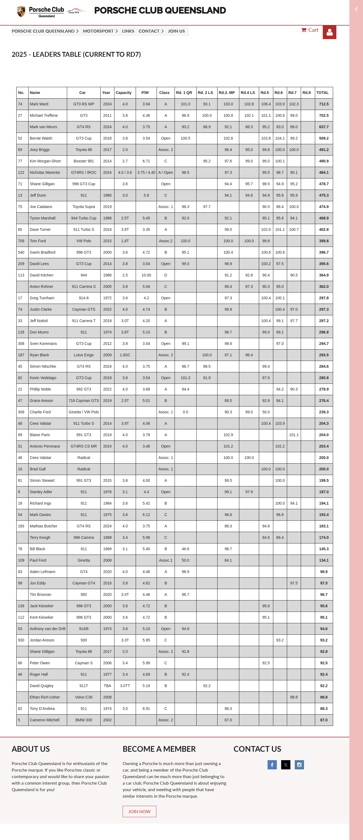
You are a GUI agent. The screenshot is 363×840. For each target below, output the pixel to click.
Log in (329, 32)
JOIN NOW (139, 811)
